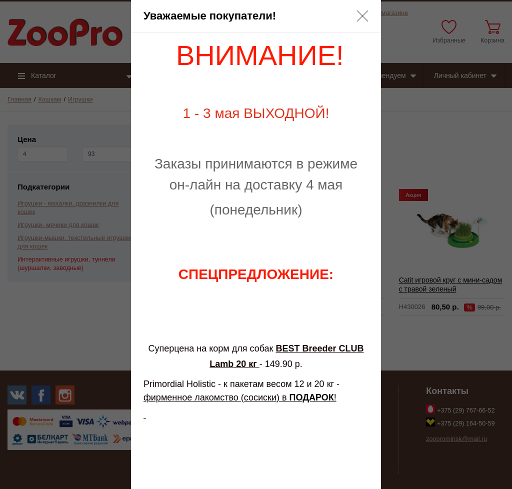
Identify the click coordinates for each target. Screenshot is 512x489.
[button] (362, 16)
